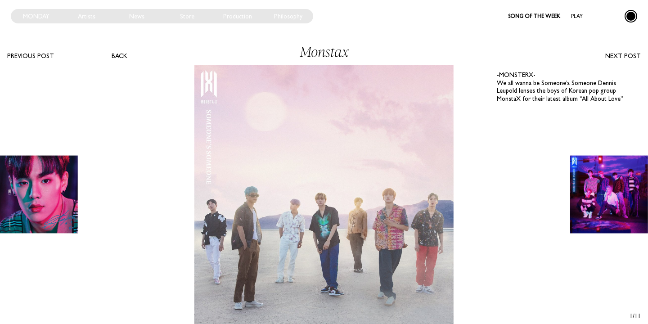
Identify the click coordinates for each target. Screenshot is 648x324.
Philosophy (288, 16)
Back (119, 55)
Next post (623, 55)
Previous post (30, 55)
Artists (86, 16)
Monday (36, 16)
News (136, 16)
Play (577, 16)
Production (237, 16)
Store (187, 16)
